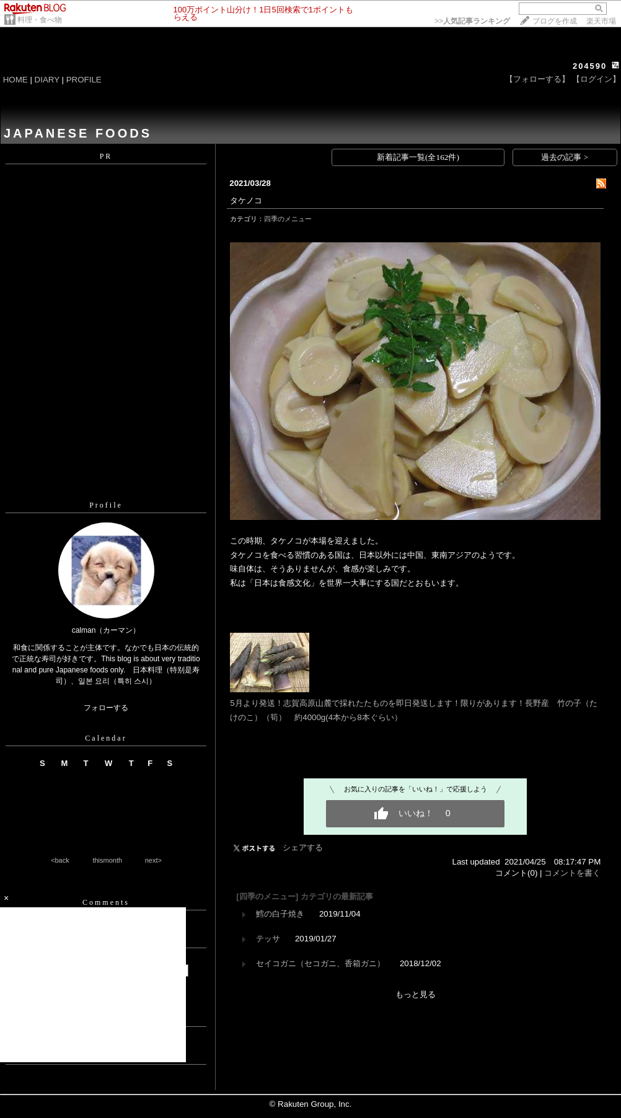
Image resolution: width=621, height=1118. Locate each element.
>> (472, 21)
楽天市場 (601, 21)
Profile (106, 505)
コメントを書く (572, 873)
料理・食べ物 (39, 19)
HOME (15, 79)
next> (153, 860)
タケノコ (246, 200)
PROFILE (84, 79)
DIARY (47, 79)
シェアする (303, 847)
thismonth (107, 860)
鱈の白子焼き (280, 913)
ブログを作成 (554, 21)
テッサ (268, 938)
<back (60, 860)
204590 (590, 66)
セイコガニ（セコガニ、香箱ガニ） (320, 963)
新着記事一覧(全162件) (418, 157)
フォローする (106, 707)
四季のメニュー (288, 218)
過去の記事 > (564, 157)
